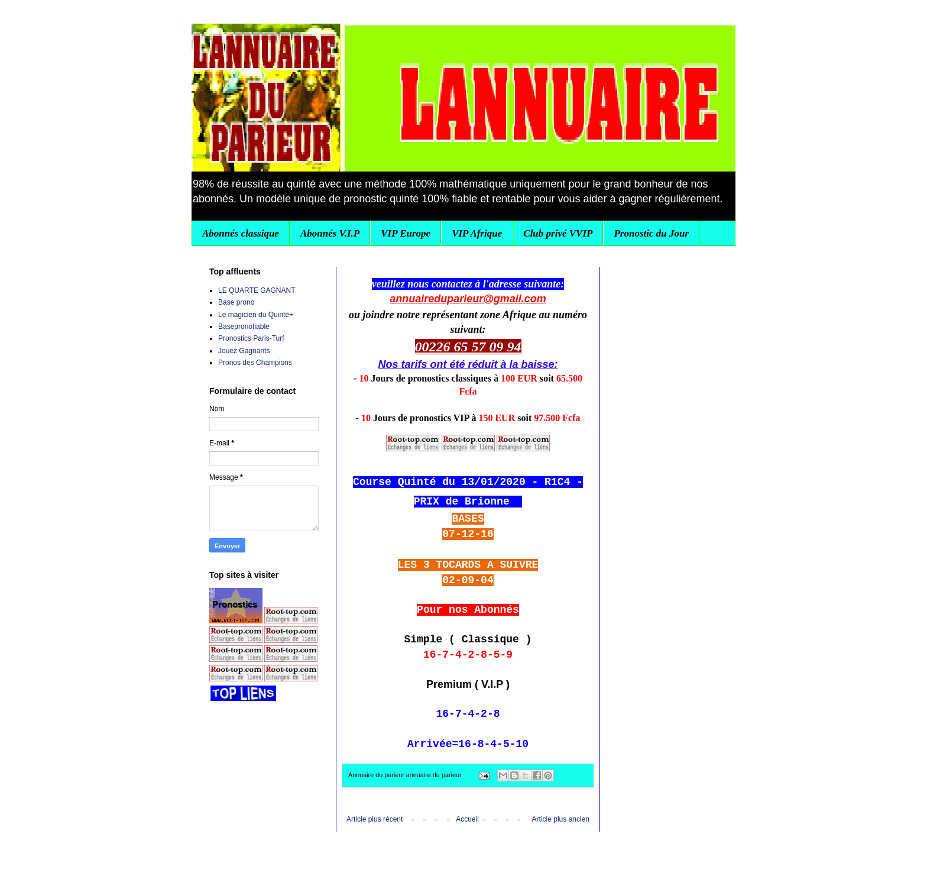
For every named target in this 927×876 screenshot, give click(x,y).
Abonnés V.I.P (329, 233)
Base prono (236, 302)
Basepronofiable (244, 326)
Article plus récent (374, 819)
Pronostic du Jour (651, 233)
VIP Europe (405, 233)
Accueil (467, 819)
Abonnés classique (240, 233)
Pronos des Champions (255, 362)
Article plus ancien (560, 819)
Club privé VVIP (557, 233)
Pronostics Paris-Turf (251, 338)
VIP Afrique (477, 233)
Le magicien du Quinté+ (255, 315)
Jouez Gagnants (244, 351)
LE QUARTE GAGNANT (256, 290)
